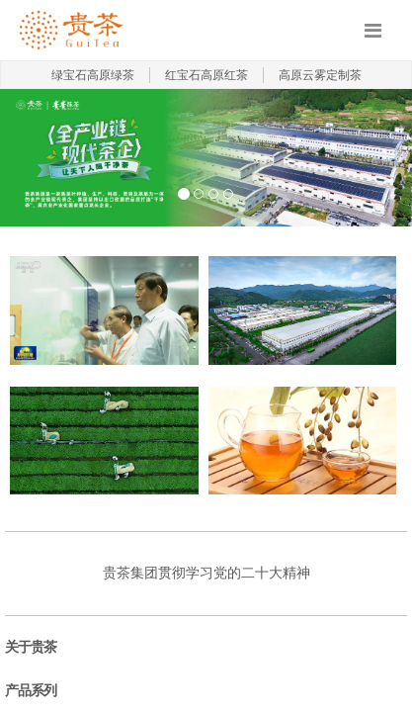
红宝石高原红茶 (206, 75)
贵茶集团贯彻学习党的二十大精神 (206, 573)
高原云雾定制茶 (320, 75)
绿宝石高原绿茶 (92, 75)
